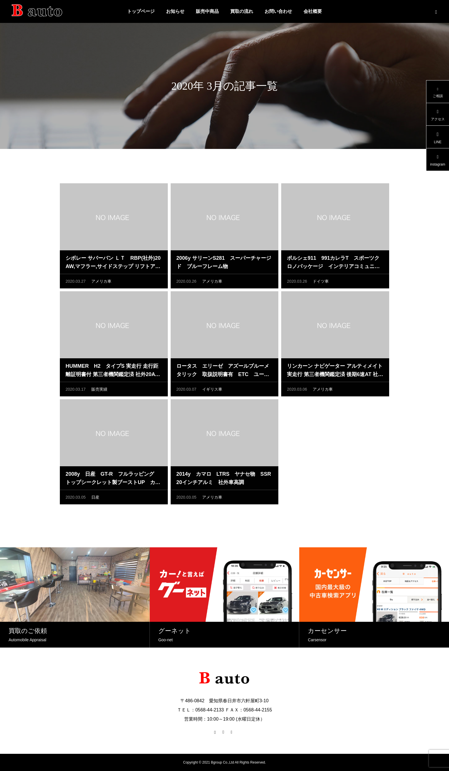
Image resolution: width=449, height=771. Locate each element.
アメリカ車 (101, 282)
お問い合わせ (278, 11)
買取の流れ (241, 11)
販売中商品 (207, 11)
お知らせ (175, 11)
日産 (95, 498)
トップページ (141, 11)
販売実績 (99, 390)
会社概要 (313, 11)
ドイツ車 (321, 282)
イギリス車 (212, 390)
